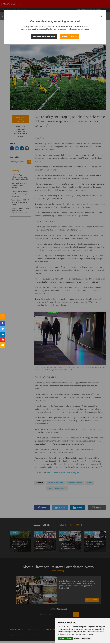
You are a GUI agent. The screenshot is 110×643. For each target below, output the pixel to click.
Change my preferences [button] (82, 638)
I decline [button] (69, 638)
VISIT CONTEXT (69, 36)
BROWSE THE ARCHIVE (44, 36)
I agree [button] (61, 638)
